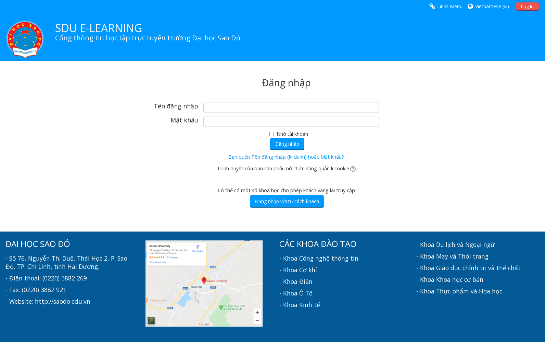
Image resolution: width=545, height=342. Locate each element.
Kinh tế (309, 305)
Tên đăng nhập (176, 106)
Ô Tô (306, 293)
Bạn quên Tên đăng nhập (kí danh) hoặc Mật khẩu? (286, 157)
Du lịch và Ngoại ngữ (465, 244)
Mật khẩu (184, 120)
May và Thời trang (462, 256)
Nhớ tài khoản (292, 134)
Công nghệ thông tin (328, 258)
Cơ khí (308, 270)
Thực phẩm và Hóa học (469, 291)
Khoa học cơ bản (459, 279)
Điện (306, 281)
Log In (527, 6)
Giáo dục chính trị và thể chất (478, 268)
